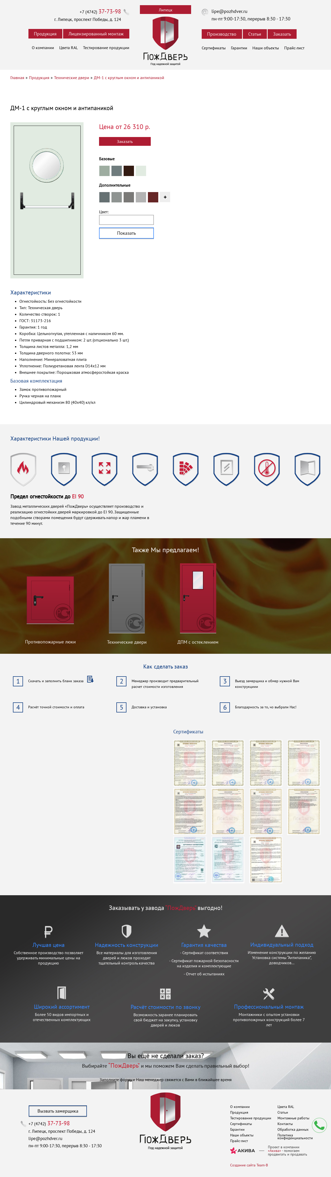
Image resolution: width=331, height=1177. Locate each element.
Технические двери (71, 77)
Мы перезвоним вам (319, 1125)
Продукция (45, 34)
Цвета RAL (68, 47)
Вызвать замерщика (57, 1111)
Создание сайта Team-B (249, 1165)
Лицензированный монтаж (96, 34)
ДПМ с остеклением (198, 642)
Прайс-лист (294, 47)
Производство (221, 34)
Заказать (282, 34)
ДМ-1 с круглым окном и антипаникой (129, 77)
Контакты (285, 1123)
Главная (17, 77)
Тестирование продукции (106, 47)
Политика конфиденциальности (295, 1136)
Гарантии (239, 47)
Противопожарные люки (50, 642)
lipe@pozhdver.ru (229, 11)
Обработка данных (293, 1129)
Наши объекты (265, 47)
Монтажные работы (293, 1118)
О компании (43, 47)
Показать (126, 233)
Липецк (165, 9)
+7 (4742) (100, 12)
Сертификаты (214, 47)
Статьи (254, 34)
